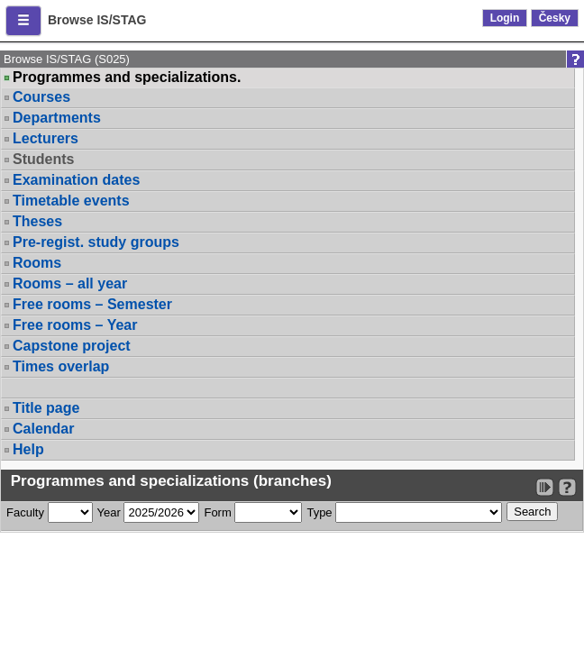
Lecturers (45, 138)
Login (505, 18)
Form (217, 512)
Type (319, 512)
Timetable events (71, 200)
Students (43, 159)
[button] (23, 20)
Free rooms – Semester (92, 304)
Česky (554, 18)
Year (109, 512)
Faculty (25, 512)
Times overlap (61, 366)
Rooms (37, 262)
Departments (57, 117)
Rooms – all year (70, 283)
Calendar (43, 428)
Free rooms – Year (75, 325)
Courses (41, 97)
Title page (46, 408)
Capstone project (72, 345)
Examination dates (76, 179)
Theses (37, 221)
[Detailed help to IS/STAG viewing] (567, 487)
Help (28, 449)
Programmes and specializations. (127, 77)
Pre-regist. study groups (96, 242)
